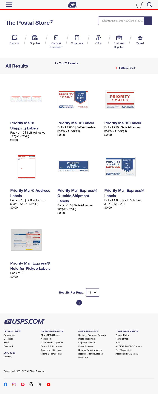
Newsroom (46, 339)
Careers (7, 356)
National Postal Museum (90, 350)
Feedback (8, 346)
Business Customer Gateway (92, 335)
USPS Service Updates (52, 342)
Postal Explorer (85, 346)
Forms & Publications (51, 346)
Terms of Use (122, 339)
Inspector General (86, 342)
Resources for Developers (90, 353)
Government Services (51, 350)
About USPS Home (50, 335)
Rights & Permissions (51, 353)
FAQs (6, 342)
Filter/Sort (126, 68)
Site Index (8, 339)
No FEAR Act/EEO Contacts (129, 346)
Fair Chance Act (123, 350)
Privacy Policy (122, 335)
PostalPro (83, 357)
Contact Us (9, 335)
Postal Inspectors (86, 339)
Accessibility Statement (127, 353)
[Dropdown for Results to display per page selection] (92, 292)
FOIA (118, 342)
